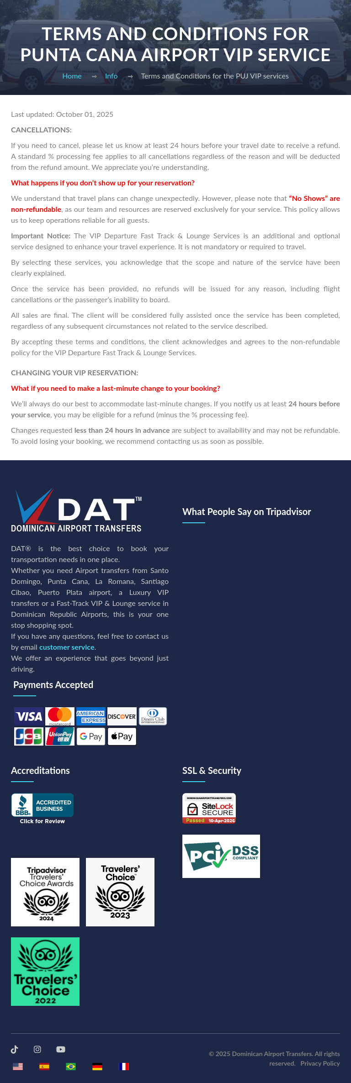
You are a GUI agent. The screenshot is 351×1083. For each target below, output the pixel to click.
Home (72, 75)
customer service (66, 646)
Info (111, 75)
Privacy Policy (320, 1063)
